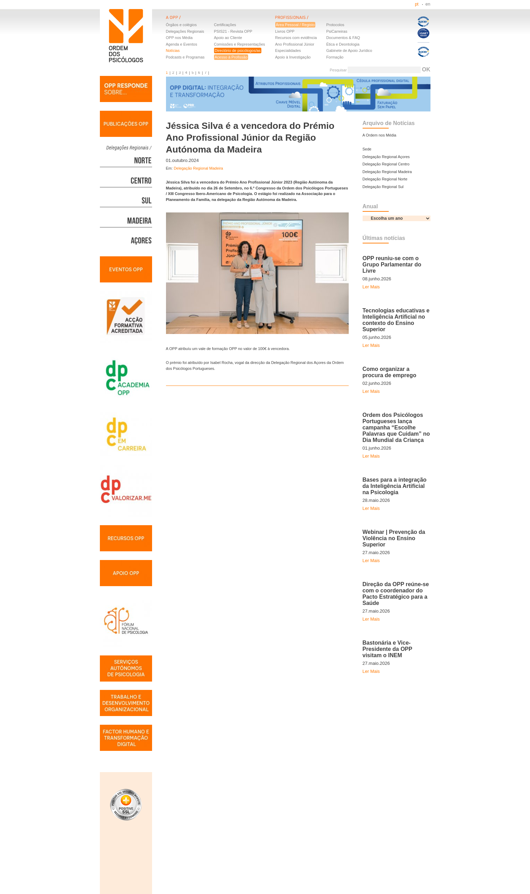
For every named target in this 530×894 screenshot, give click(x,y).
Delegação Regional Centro (386, 164)
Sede (367, 149)
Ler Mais (371, 286)
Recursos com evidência (296, 38)
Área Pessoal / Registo (295, 25)
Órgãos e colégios (181, 25)
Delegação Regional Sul (383, 187)
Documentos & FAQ (343, 38)
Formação (334, 57)
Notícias (173, 50)
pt (416, 4)
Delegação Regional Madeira (198, 168)
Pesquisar (338, 70)
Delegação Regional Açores (386, 157)
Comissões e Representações (239, 44)
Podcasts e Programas (185, 57)
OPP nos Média (179, 38)
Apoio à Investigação (293, 57)
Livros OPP (285, 31)
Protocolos (335, 25)
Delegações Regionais (185, 31)
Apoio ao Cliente (228, 38)
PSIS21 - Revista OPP (233, 31)
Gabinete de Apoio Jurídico (349, 50)
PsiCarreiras (336, 31)
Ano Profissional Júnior (295, 44)
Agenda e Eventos (181, 44)
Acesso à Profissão (231, 57)
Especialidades (288, 50)
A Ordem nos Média (379, 135)
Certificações (225, 25)
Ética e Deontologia (342, 44)
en (428, 4)
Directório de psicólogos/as (238, 50)
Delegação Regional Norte (385, 179)
